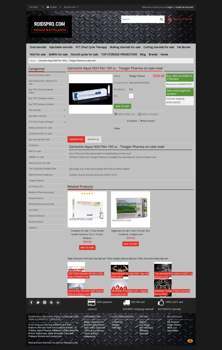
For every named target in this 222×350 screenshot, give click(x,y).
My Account (173, 322)
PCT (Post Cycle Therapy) (91, 47)
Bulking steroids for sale (125, 47)
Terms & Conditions (94, 330)
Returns (116, 324)
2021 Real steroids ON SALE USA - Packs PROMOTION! (86, 275)
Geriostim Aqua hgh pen (156, 258)
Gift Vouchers (146, 327)
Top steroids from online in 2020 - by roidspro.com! (173, 275)
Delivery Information (94, 324)
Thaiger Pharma (137, 76)
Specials (143, 333)
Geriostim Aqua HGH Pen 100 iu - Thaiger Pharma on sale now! (67, 60)
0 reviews (132, 121)
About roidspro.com (94, 322)
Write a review (147, 121)
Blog (143, 54)
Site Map (116, 327)
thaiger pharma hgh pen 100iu (128, 258)
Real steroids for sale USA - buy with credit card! (130, 275)
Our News (144, 324)
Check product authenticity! (91, 335)
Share (117, 128)
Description (76, 139)
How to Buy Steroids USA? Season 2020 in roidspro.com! (86, 292)
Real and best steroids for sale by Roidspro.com (53, 342)
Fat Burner (184, 47)
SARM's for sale (58, 54)
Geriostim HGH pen (83, 258)
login (169, 7)
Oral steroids (38, 47)
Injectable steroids (61, 47)
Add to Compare (148, 114)
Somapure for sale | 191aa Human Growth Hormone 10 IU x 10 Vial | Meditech (87, 234)
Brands (153, 54)
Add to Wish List (124, 114)
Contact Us (117, 322)
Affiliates (143, 330)
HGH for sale (38, 54)
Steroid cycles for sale (84, 54)
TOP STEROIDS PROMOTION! (119, 54)
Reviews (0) (93, 139)
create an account (184, 7)
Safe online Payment (94, 327)
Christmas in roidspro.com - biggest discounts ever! (129, 292)
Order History (174, 324)
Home (164, 54)
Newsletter (173, 330)
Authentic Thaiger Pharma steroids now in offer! (172, 292)
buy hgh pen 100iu (103, 258)
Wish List (172, 327)
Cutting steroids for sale (158, 47)
